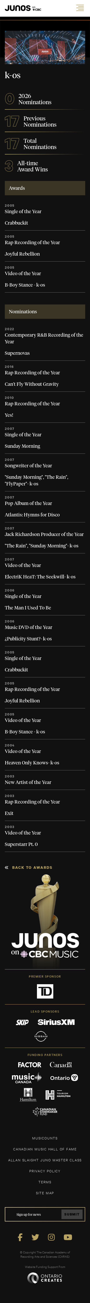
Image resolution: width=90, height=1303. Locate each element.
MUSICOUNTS (45, 1138)
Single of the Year (23, 211)
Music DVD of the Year (28, 627)
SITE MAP (45, 1192)
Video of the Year (23, 273)
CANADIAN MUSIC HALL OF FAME (45, 1149)
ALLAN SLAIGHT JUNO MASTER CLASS (45, 1160)
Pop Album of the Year (28, 503)
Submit (72, 1214)
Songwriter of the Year (28, 466)
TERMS (45, 1181)
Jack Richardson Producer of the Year (44, 534)
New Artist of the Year (28, 782)
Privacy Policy (45, 1171)
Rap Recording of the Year (32, 242)
